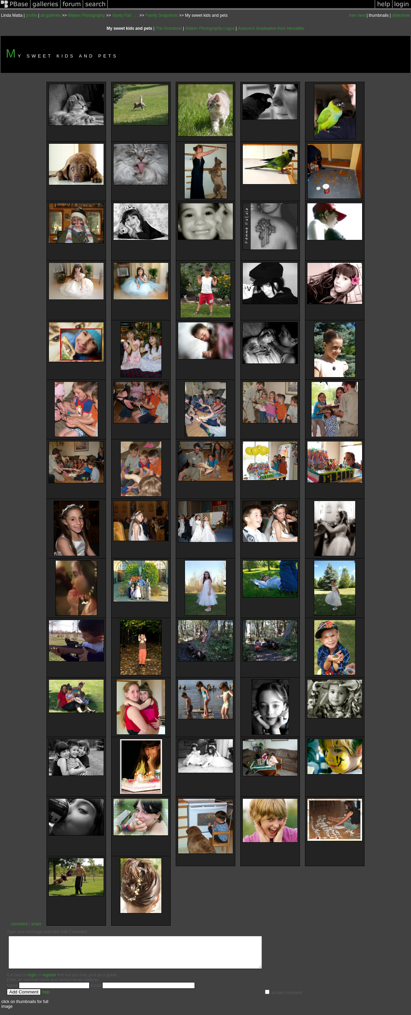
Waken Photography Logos (210, 28)
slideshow (401, 15)
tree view (357, 15)
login (32, 981)
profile (31, 15)
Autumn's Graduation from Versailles (271, 28)
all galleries (50, 15)
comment (19, 924)
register (49, 981)
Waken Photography (86, 15)
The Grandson (169, 28)
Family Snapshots (161, 15)
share (36, 924)
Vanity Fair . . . (125, 15)
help (46, 998)
